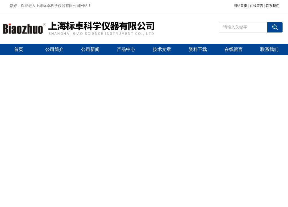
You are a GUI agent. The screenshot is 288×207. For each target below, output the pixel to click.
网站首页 (240, 6)
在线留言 (256, 6)
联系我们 (272, 6)
